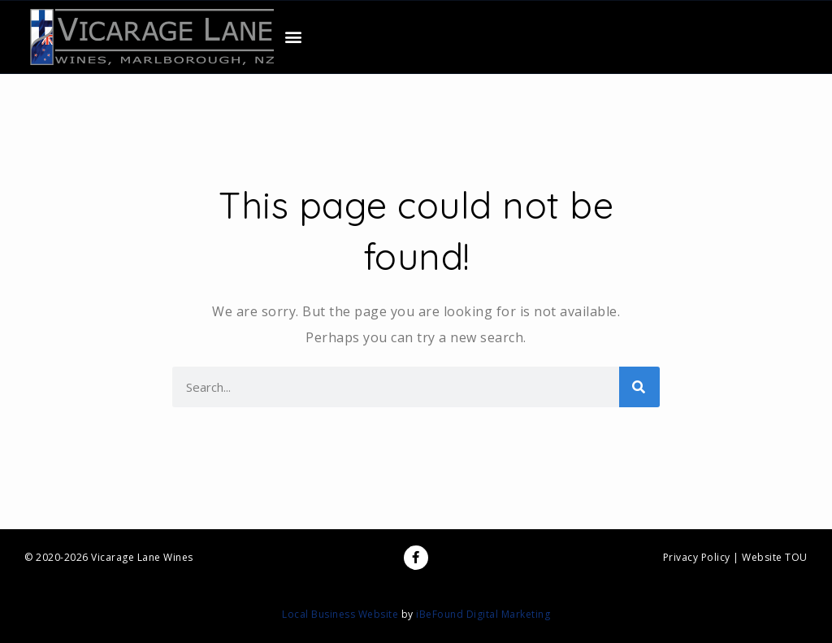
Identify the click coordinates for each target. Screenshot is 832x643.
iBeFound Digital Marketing (483, 614)
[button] (294, 37)
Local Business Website (340, 614)
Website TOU (775, 557)
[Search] (639, 387)
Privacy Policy (696, 557)
